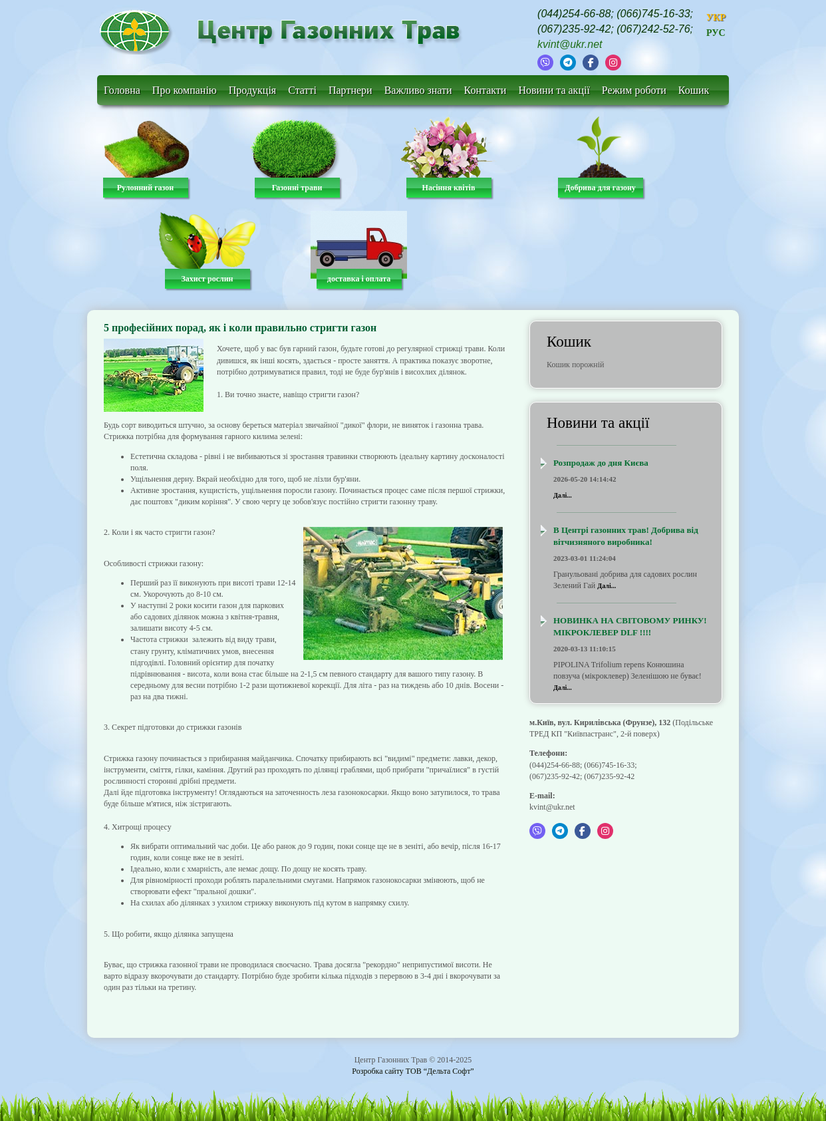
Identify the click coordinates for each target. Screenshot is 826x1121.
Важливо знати (418, 90)
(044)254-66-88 (574, 13)
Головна (122, 90)
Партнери (350, 90)
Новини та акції (553, 90)
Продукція (252, 90)
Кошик (694, 90)
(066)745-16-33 (653, 13)
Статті (302, 90)
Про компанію (184, 90)
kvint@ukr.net (569, 44)
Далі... (562, 495)
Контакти (485, 90)
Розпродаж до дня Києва (600, 463)
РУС (716, 33)
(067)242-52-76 (653, 29)
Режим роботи (634, 90)
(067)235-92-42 (574, 29)
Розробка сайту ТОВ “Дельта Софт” (413, 1071)
